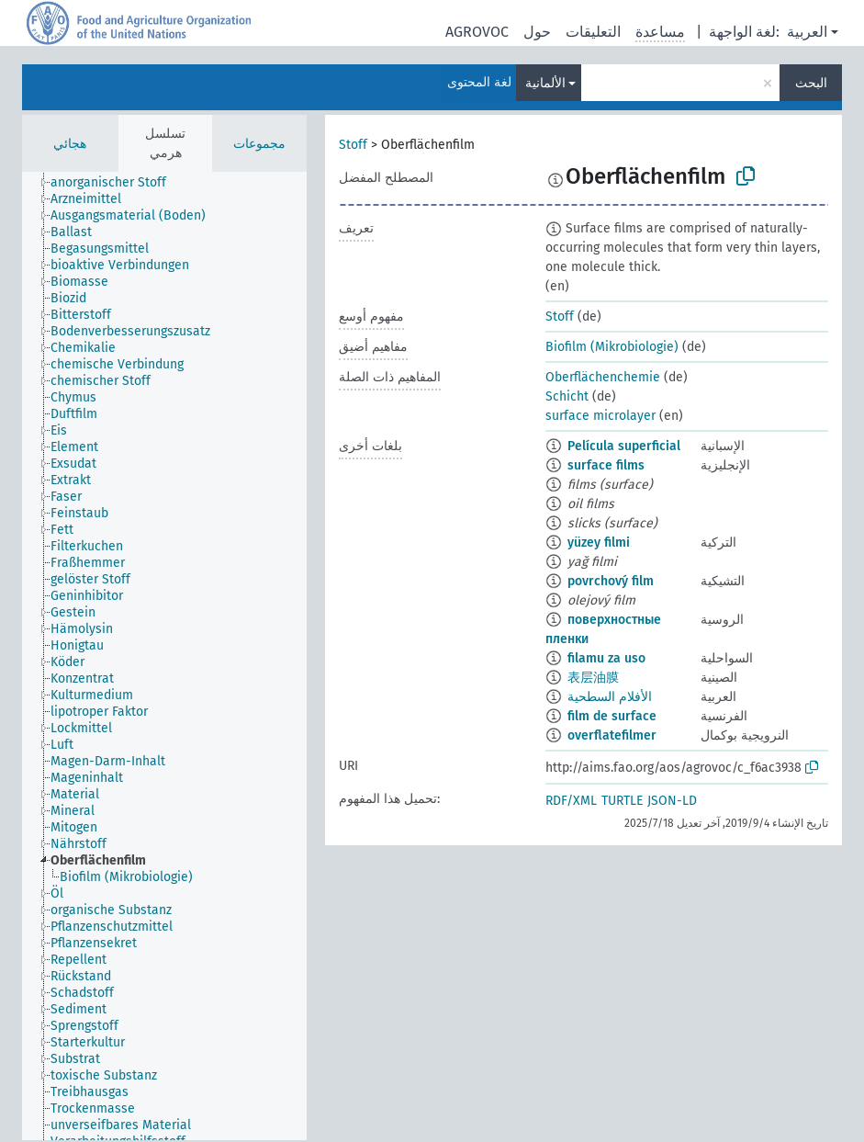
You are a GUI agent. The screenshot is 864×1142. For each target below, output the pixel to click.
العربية (807, 31)
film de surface (611, 716)
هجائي (69, 144)
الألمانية (545, 83)
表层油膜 (593, 677)
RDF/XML (571, 800)
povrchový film (610, 581)
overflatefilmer (611, 735)
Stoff (353, 145)
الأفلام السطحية (609, 697)
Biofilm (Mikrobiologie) (612, 347)
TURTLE (622, 800)
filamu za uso (606, 658)
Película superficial (623, 446)
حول (537, 31)
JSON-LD (672, 800)
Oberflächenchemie (602, 377)
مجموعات (259, 144)
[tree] (164, 656)
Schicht (567, 396)
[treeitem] (116, 183)
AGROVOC (477, 31)
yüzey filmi (598, 542)
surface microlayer (600, 416)
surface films (606, 465)
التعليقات (593, 31)
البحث (811, 83)
